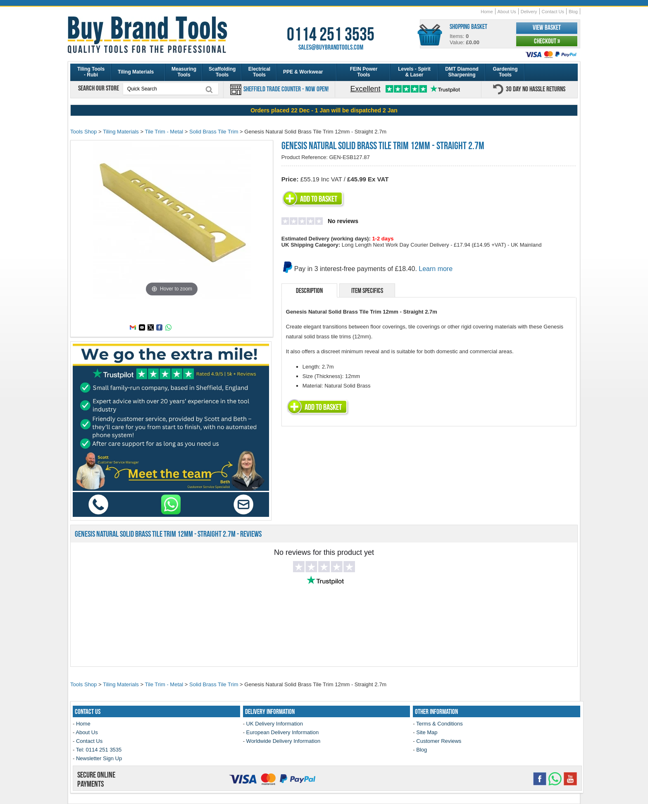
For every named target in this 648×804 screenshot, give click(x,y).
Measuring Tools (184, 72)
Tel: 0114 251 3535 (99, 750)
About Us (507, 11)
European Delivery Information (282, 732)
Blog (573, 11)
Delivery (529, 11)
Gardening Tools (505, 72)
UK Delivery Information (274, 724)
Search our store (99, 88)
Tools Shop (83, 131)
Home (487, 11)
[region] (324, 110)
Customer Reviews (438, 741)
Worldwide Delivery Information (283, 741)
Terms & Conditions (439, 724)
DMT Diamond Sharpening (462, 72)
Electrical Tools (259, 72)
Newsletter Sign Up (99, 758)
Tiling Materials (136, 72)
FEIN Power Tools (364, 72)
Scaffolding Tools (222, 72)
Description (309, 290)
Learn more (436, 268)
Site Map (426, 732)
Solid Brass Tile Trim (213, 131)
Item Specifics (367, 290)
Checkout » (547, 41)
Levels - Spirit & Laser (414, 72)
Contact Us (553, 11)
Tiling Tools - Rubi (91, 72)
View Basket (547, 27)
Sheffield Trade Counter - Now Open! (285, 89)
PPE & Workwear (303, 72)
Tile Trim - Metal (164, 131)
